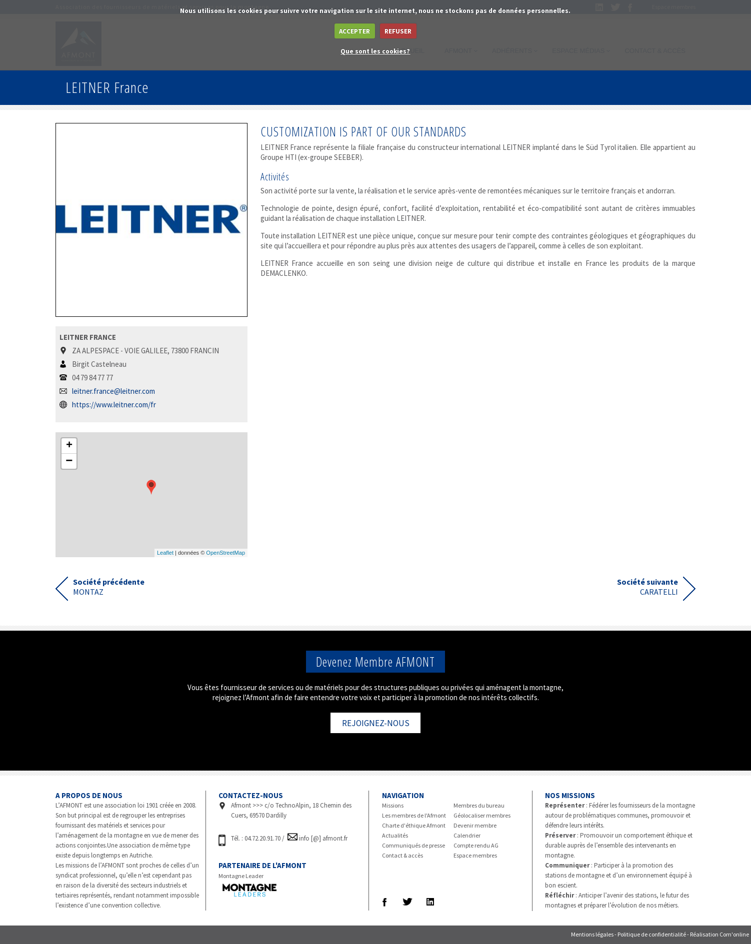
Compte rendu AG (476, 845)
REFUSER (398, 31)
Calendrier (467, 835)
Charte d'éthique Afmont (414, 825)
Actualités (395, 835)
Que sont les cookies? (375, 51)
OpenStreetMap (225, 553)
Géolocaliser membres (482, 815)
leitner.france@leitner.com (113, 391)
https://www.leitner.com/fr (114, 404)
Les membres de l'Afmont (414, 815)
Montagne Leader (241, 876)
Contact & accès (402, 855)
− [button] (69, 461)
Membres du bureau (479, 805)
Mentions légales (592, 934)
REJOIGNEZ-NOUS (376, 723)
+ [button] (69, 445)
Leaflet (165, 553)
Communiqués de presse (413, 845)
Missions (393, 805)
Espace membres (475, 855)
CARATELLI (647, 587)
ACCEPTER (354, 31)
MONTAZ (108, 587)
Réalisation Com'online (719, 934)
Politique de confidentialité (652, 934)
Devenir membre (475, 825)
